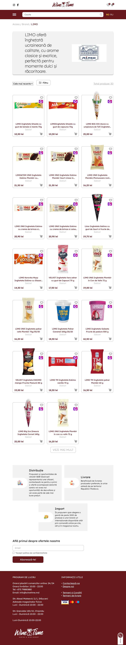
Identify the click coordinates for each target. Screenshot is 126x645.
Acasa (16, 24)
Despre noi (68, 586)
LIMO (34, 24)
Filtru (43, 82)
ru (111, 14)
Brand (25, 24)
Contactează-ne (71, 583)
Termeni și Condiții (72, 592)
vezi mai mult (63, 449)
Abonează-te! (28, 559)
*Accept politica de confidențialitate (31, 553)
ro (107, 14)
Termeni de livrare (72, 595)
